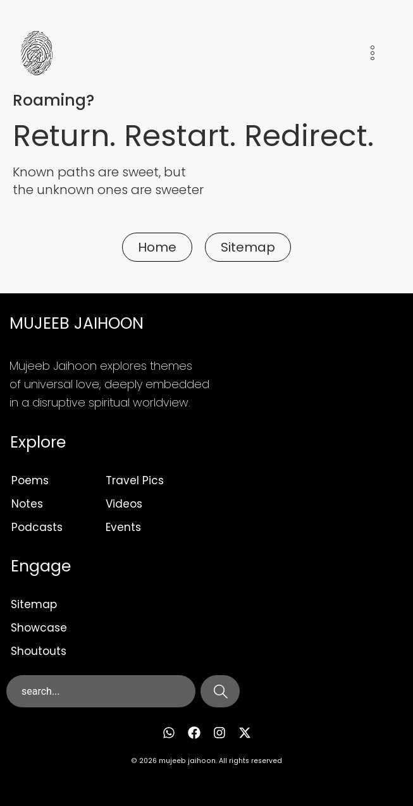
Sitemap (34, 604)
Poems (30, 480)
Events (123, 527)
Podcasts (37, 527)
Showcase (39, 627)
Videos (124, 503)
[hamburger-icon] (372, 55)
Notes (27, 503)
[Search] (220, 691)
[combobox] (100, 691)
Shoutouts (38, 651)
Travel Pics (135, 480)
